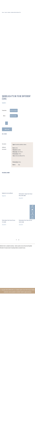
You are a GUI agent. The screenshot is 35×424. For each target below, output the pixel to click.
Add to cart (7, 129)
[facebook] (16, 239)
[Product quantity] (6, 123)
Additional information (4, 148)
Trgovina (6, 12)
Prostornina (4, 110)
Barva (4, 115)
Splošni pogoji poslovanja (26, 292)
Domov (3, 12)
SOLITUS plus (28, 289)
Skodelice (9, 12)
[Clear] (17, 116)
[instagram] (18, 239)
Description (4, 144)
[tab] (6, 144)
